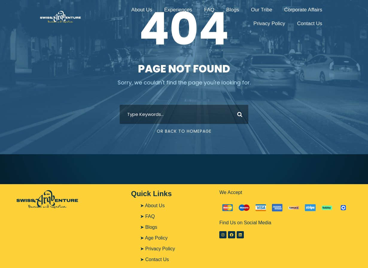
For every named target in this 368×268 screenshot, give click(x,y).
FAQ (209, 10)
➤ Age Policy (154, 237)
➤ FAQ (147, 216)
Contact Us (309, 23)
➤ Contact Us (154, 259)
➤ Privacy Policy (157, 248)
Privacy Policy (269, 23)
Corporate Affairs (303, 10)
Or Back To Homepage (184, 131)
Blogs (232, 10)
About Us (141, 10)
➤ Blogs (148, 227)
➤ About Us (152, 205)
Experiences (178, 10)
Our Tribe (261, 10)
